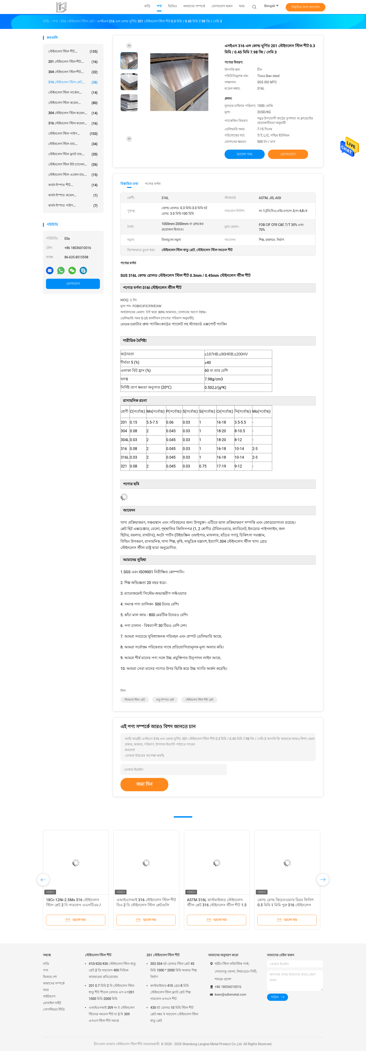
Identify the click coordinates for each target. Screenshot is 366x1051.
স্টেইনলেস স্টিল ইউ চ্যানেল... (73, 164)
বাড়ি (46, 964)
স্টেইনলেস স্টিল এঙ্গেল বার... (73, 174)
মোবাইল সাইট (52, 1003)
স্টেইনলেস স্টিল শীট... (73, 51)
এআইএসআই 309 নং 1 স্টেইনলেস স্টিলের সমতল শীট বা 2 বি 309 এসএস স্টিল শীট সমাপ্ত (111, 1014)
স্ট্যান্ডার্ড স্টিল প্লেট (134, 699)
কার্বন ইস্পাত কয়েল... (73, 195)
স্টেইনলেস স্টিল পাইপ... (73, 133)
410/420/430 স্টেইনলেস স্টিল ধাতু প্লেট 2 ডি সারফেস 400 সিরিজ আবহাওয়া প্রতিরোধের (112, 970)
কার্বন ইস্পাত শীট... (73, 185)
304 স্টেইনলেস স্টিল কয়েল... (73, 113)
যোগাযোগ (73, 283)
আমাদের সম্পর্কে (54, 983)
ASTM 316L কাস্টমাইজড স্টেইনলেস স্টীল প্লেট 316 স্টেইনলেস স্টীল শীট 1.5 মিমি (216, 905)
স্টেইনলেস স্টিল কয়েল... (73, 103)
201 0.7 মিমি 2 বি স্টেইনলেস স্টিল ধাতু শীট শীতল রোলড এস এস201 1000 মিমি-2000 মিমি (111, 992)
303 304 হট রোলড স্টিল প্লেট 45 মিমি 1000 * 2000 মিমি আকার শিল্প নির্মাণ (173, 970)
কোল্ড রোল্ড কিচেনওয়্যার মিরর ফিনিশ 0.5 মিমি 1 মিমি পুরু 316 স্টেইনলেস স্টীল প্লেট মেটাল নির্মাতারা (285, 905)
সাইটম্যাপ (49, 996)
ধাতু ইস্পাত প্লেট (165, 699)
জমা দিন (144, 784)
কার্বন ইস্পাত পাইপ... (73, 205)
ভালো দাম (244, 154)
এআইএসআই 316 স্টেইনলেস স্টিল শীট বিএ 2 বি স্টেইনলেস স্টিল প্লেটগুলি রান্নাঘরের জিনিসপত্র (146, 905)
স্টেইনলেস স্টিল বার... (73, 144)
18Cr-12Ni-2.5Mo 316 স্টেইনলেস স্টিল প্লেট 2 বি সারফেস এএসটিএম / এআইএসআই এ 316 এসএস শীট (73, 905)
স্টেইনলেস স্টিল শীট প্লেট (199, 699)
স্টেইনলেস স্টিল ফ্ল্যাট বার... (73, 154)
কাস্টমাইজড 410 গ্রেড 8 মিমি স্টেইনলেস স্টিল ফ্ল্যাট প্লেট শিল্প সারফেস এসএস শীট (170, 992)
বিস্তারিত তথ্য (129, 184)
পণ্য (45, 970)
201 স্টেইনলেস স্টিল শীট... (73, 62)
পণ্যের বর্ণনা (153, 184)
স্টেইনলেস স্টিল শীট (98, 955)
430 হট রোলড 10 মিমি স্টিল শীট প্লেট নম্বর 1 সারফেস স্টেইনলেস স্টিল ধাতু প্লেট (174, 1014)
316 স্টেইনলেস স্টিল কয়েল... (73, 123)
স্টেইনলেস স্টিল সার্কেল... (73, 92)
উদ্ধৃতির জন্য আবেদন (306, 7)
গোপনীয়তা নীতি (54, 1009)
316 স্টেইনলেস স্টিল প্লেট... (73, 82)
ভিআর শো (50, 977)
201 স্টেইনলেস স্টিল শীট (163, 955)
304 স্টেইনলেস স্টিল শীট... (73, 72)
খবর (46, 990)
